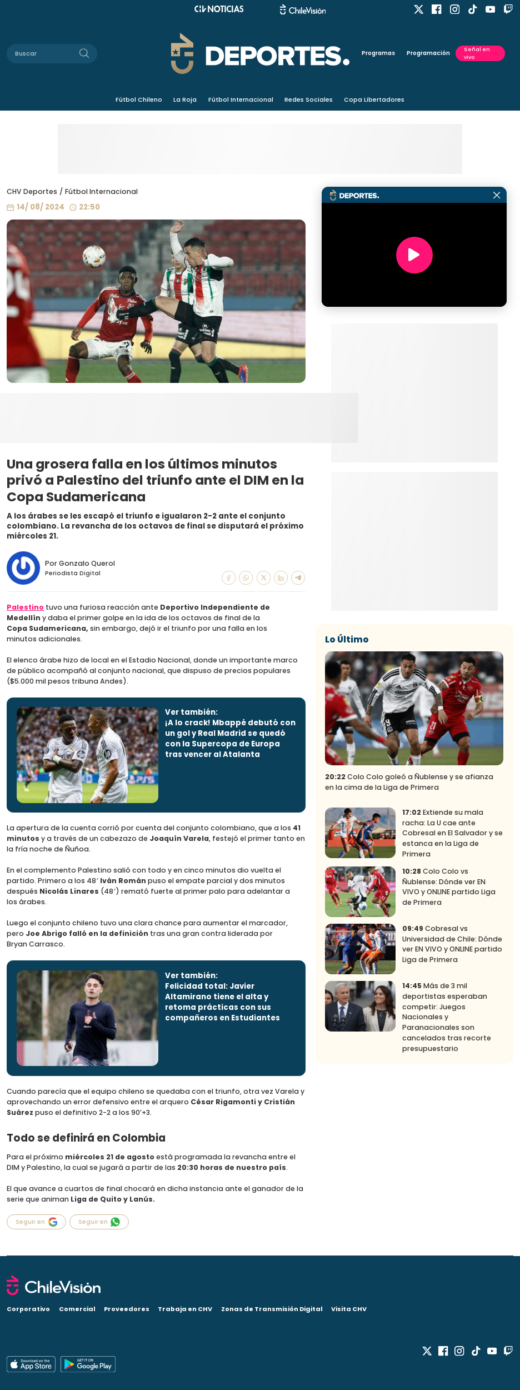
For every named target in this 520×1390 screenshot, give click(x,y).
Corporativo (28, 1308)
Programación (428, 53)
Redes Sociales (308, 99)
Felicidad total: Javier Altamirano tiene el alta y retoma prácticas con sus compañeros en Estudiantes (222, 1002)
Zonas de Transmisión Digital (272, 1308)
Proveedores (126, 1308)
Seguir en (36, 1222)
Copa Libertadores (374, 99)
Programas (378, 53)
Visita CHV (349, 1308)
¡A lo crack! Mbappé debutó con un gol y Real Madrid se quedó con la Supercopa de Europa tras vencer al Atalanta (230, 739)
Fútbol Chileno (139, 99)
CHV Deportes (32, 191)
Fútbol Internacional (240, 99)
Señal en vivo (477, 53)
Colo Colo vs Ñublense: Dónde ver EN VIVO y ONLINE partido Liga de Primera (449, 887)
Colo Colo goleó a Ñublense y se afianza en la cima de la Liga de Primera (409, 782)
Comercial (77, 1308)
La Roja (185, 99)
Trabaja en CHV (185, 1308)
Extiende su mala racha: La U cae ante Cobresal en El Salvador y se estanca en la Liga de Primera (452, 833)
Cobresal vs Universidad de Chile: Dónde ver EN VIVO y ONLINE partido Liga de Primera (452, 944)
